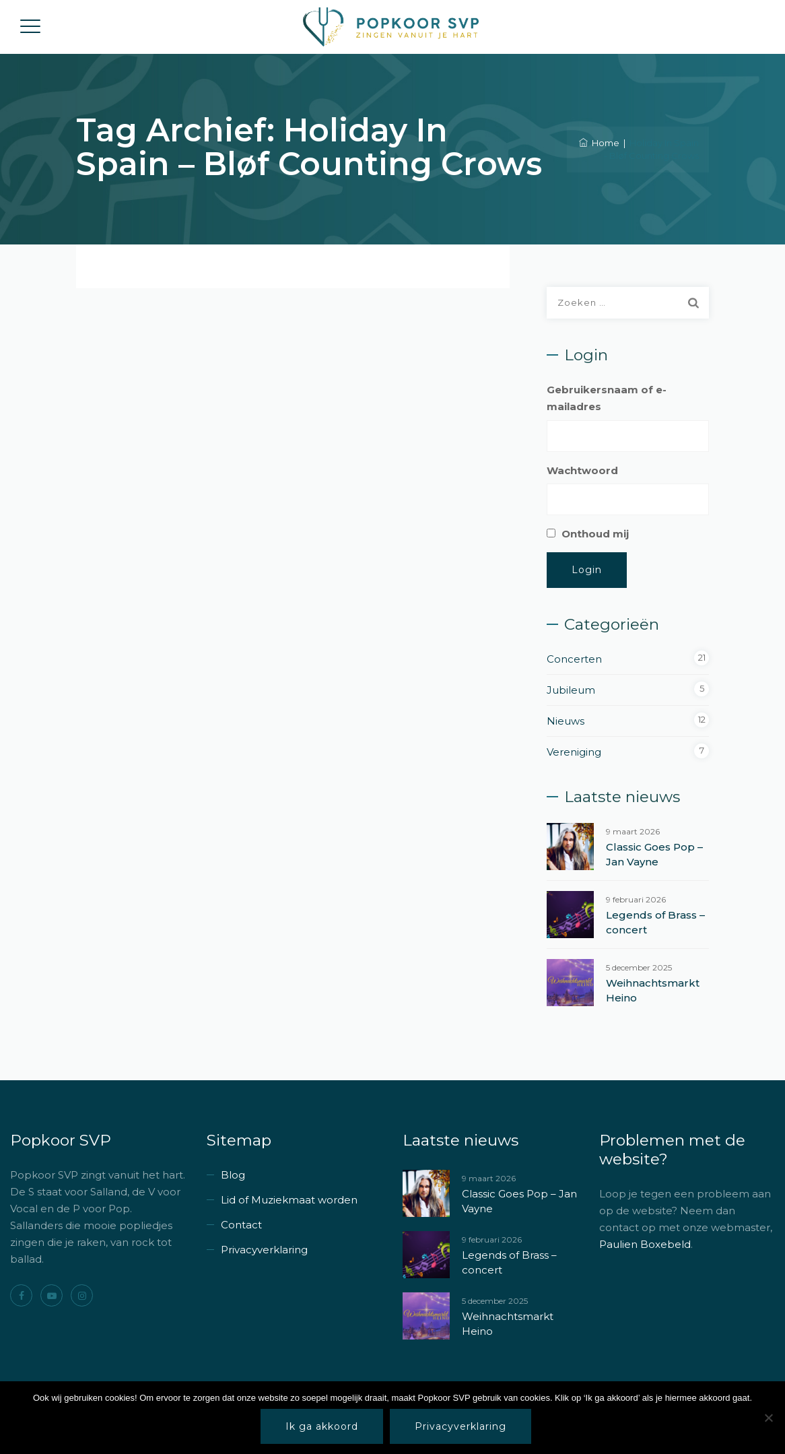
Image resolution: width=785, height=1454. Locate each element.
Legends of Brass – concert (655, 922)
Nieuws (565, 721)
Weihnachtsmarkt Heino (652, 990)
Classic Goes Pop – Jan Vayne (654, 854)
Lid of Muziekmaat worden (289, 1199)
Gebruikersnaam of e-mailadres (607, 398)
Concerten (574, 659)
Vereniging (574, 752)
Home (599, 142)
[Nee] (768, 1417)
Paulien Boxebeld (645, 1244)
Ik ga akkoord (321, 1426)
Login (587, 570)
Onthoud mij (595, 533)
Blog (233, 1174)
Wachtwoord (582, 470)
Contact (241, 1224)
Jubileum (571, 690)
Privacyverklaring (264, 1249)
